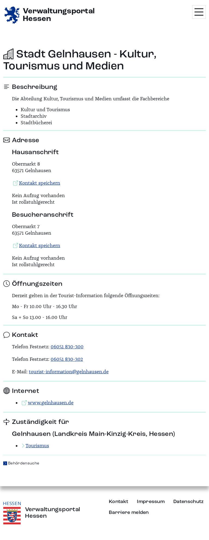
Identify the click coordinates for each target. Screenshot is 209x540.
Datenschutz (188, 501)
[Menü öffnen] (199, 12)
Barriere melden (129, 512)
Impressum (151, 501)
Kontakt (118, 501)
